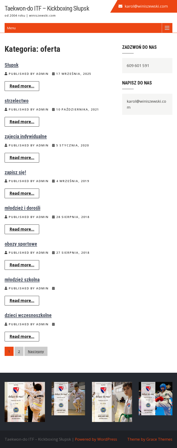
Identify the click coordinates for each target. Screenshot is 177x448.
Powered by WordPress (96, 439)
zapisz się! (15, 172)
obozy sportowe (21, 244)
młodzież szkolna (22, 279)
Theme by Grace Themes (149, 439)
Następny (36, 351)
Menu (11, 28)
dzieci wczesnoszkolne (28, 315)
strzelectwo (17, 101)
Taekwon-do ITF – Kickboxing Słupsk (47, 8)
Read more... (21, 86)
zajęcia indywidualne (26, 136)
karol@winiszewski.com (146, 6)
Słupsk (11, 65)
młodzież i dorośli (22, 208)
